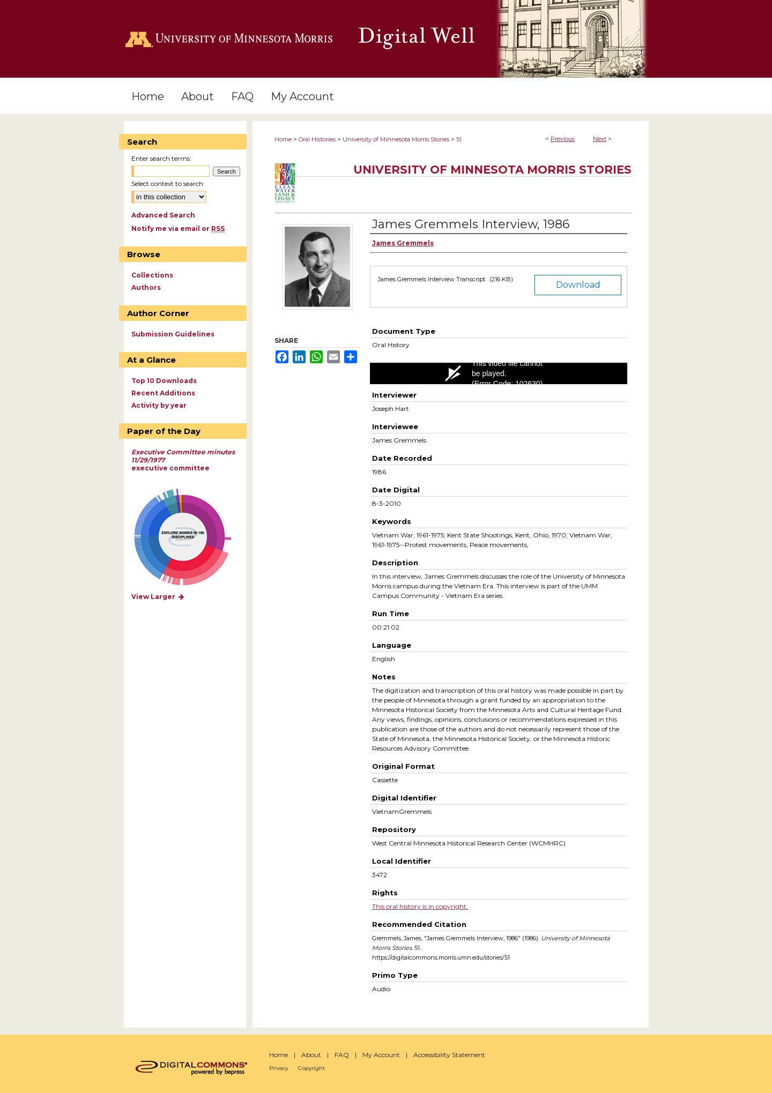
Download (578, 285)
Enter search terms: (161, 158)
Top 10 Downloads (164, 381)
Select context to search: (168, 183)
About (311, 1055)
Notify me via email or (178, 228)
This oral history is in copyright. (420, 906)
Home (283, 139)
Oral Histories (317, 139)
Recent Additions (163, 393)
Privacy (278, 1068)
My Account (381, 1055)
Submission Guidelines (172, 334)
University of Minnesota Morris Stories (396, 139)
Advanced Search (163, 215)
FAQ (342, 1055)
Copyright (311, 1068)
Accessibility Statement (449, 1055)
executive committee (183, 460)
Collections (152, 275)
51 (459, 139)
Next (599, 139)
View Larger (158, 597)
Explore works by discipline (189, 537)
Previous (563, 139)
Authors (146, 287)
